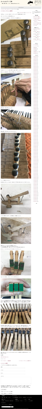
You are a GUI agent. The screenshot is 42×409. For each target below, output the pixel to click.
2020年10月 (35, 111)
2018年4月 (35, 153)
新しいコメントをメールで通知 (7, 391)
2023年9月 (35, 74)
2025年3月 (35, 63)
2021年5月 (35, 101)
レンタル (9, 397)
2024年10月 (35, 67)
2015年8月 (35, 198)
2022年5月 (35, 84)
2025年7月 (35, 59)
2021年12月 (35, 91)
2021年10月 (35, 94)
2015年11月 (35, 194)
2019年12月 (35, 125)
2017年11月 (35, 160)
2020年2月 (35, 122)
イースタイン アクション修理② (24, 360)
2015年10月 (35, 195)
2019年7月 (35, 132)
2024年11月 (35, 66)
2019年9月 (35, 129)
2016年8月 (35, 181)
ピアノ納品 (35, 44)
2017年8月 (35, 164)
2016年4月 (35, 187)
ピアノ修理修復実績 (15, 397)
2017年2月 (35, 173)
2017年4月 (35, 170)
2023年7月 (35, 76)
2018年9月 (35, 146)
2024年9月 (35, 69)
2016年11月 (35, 177)
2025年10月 (35, 56)
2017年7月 (35, 166)
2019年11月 (35, 126)
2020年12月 (35, 108)
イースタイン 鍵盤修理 (6, 360)
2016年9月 (35, 180)
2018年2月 (35, 156)
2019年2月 (35, 139)
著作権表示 (10, 404)
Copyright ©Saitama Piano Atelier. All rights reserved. (20, 408)
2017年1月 (35, 174)
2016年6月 (35, 184)
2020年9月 (35, 112)
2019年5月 (35, 135)
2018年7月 (35, 149)
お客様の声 (24, 397)
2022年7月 (35, 83)
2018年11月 (35, 143)
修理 (4, 397)
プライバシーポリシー (5, 404)
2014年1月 (35, 201)
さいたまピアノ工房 (3, 9)
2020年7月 (35, 115)
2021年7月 (35, 98)
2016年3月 (35, 188)
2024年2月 (35, 70)
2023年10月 (35, 73)
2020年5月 (35, 118)
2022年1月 (35, 90)
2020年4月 (35, 119)
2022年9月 (35, 80)
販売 (6, 397)
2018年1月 (35, 157)
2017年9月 (35, 163)
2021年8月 (35, 97)
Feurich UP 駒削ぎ (37, 16)
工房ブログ (8, 9)
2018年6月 (35, 150)
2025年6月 (35, 60)
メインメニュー (21, 7)
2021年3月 (35, 104)
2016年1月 (35, 191)
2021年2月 (35, 105)
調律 (2, 397)
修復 (34, 47)
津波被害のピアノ (36, 51)
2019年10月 (35, 128)
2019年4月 (35, 136)
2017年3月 (35, 171)
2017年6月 (35, 167)
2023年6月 (35, 77)
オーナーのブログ (29, 397)
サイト (2, 373)
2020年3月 (35, 121)
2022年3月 (35, 87)
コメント (2, 376)
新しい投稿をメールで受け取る (7, 393)
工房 (34, 50)
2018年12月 (35, 142)
